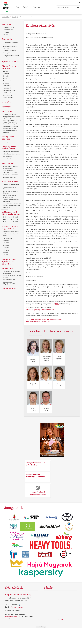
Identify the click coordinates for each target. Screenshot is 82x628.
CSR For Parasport (9, 288)
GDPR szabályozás (8, 93)
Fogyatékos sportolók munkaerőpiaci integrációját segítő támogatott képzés (11, 116)
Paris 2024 (6, 24)
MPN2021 (6, 247)
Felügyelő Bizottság (9, 90)
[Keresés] (68, 7)
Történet (5, 71)
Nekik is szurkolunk (10, 182)
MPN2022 (6, 250)
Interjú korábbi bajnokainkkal (11, 154)
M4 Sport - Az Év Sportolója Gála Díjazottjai (9, 261)
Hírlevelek (6, 102)
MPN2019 (6, 243)
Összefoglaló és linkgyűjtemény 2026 (9, 283)
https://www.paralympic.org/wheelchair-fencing (46, 319)
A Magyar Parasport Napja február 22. (10, 227)
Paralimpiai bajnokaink (9, 50)
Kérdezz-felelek (7, 156)
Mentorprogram (8, 142)
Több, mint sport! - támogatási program (11, 213)
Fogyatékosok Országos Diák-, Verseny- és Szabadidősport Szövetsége (12, 205)
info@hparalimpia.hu (16, 607)
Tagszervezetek (7, 81)
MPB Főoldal (5, 17)
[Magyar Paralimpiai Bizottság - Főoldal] (5, 7)
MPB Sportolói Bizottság (8, 138)
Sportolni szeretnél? (10, 62)
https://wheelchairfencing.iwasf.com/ (38, 321)
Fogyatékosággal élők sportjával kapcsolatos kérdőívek (10, 130)
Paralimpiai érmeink (9, 53)
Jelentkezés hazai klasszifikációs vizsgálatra (10, 171)
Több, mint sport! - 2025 (10, 217)
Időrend (5, 34)
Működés (6, 83)
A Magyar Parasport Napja (11, 231)
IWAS (57, 304)
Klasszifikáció (8, 163)
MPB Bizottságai (8, 97)
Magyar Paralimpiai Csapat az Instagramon (38, 490)
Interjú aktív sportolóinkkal (11, 151)
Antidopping (7, 268)
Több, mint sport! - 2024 (10, 219)
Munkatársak (7, 88)
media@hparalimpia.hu (12, 616)
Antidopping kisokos (9, 279)
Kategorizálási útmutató (10, 175)
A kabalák (6, 32)
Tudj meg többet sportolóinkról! (9, 147)
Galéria (25, 7)
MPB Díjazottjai (7, 95)
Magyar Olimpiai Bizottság (11, 184)
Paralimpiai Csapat (8, 27)
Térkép (60, 620)
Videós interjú (7, 159)
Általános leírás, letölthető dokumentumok (11, 167)
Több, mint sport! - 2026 (10, 222)
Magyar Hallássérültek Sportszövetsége (9, 196)
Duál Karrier (7, 111)
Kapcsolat (36, 7)
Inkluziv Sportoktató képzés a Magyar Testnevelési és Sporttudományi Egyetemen (12, 122)
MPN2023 (6, 252)
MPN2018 (6, 240)
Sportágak (15, 17)
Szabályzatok (7, 85)
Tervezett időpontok (9, 177)
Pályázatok (6, 78)
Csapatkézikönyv (8, 29)
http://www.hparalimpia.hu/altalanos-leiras (40, 310)
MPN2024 (6, 255)
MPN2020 (6, 245)
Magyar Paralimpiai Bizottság (10, 67)
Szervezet (6, 73)
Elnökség (5, 76)
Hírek (17, 7)
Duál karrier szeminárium (10, 126)
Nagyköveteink (7, 238)
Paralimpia (7, 39)
